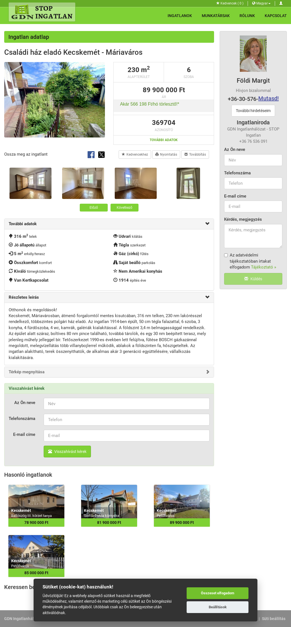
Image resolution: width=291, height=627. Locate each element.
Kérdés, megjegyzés (243, 219)
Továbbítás (195, 154)
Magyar (261, 3)
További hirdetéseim (253, 110)
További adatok (164, 140)
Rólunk (247, 15)
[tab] (109, 224)
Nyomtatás (166, 154)
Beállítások (218, 607)
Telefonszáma (237, 172)
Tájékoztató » (263, 267)
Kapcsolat (276, 15)
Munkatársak (216, 15)
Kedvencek (229, 3)
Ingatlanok (180, 15)
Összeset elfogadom (217, 593)
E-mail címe (235, 196)
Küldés (253, 279)
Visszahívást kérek (67, 451)
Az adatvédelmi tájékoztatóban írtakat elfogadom (250, 261)
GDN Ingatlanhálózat (22, 618)
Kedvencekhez (135, 154)
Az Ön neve (234, 149)
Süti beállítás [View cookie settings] (273, 618)
